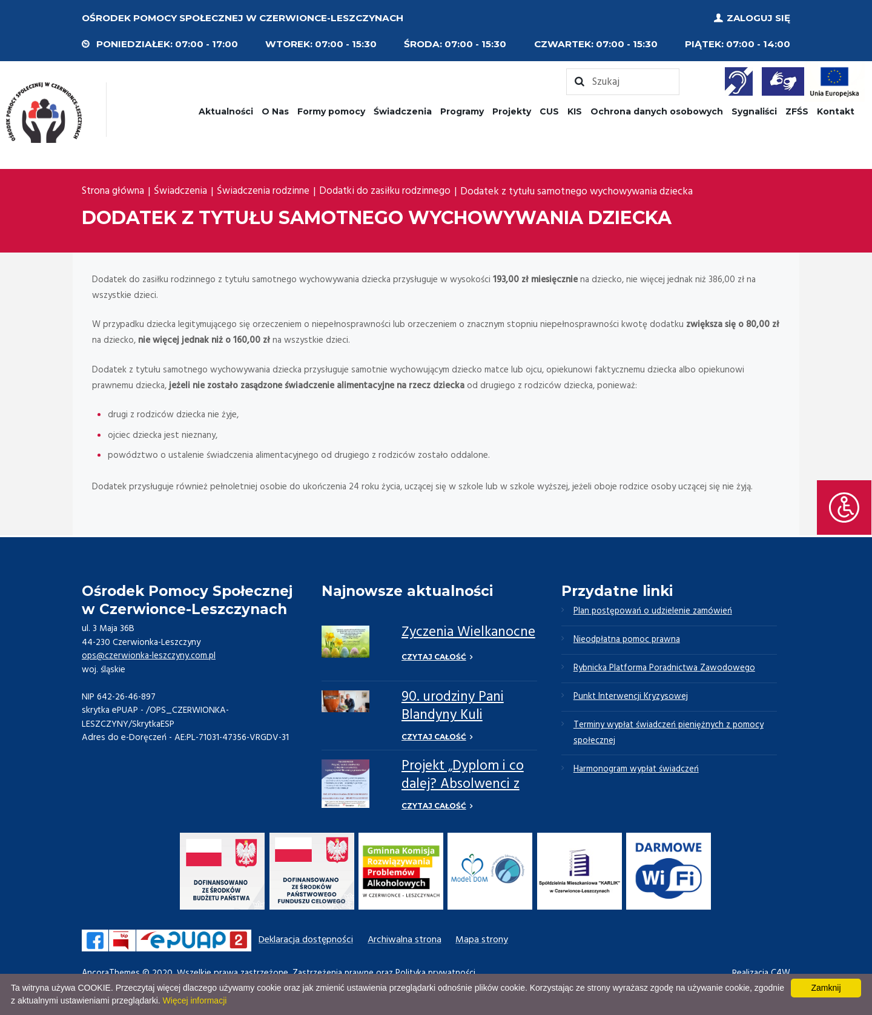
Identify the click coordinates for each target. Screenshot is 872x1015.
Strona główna (113, 192)
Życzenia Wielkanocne (468, 632)
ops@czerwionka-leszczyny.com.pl (149, 655)
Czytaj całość (433, 656)
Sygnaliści (754, 110)
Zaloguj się (758, 18)
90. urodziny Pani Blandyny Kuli (452, 706)
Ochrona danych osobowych (656, 110)
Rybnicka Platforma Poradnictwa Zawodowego (665, 670)
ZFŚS (796, 110)
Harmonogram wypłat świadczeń (636, 772)
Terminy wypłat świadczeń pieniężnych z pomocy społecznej (669, 736)
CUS (549, 110)
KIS (574, 110)
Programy (462, 110)
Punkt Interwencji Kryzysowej (630, 699)
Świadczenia (403, 110)
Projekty (511, 110)
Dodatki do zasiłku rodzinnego (390, 192)
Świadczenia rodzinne (266, 192)
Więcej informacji (195, 1000)
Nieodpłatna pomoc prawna (628, 640)
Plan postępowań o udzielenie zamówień (653, 611)
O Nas (275, 110)
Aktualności (226, 110)
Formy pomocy (331, 110)
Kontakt (835, 110)
